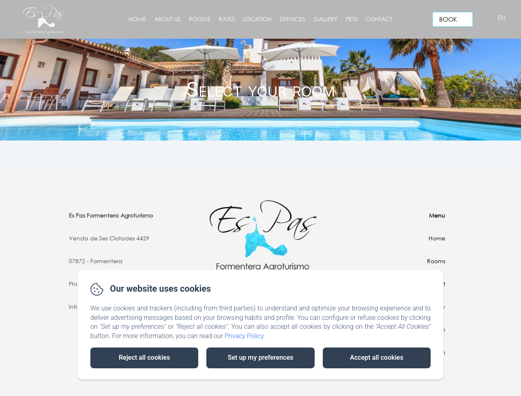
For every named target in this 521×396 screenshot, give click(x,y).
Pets (351, 19)
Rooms (199, 19)
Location (257, 19)
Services (292, 19)
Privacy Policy (244, 336)
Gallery (325, 19)
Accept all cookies (376, 357)
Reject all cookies (144, 357)
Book (448, 19)
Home (137, 19)
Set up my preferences (260, 357)
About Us (167, 19)
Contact (379, 19)
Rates (227, 19)
